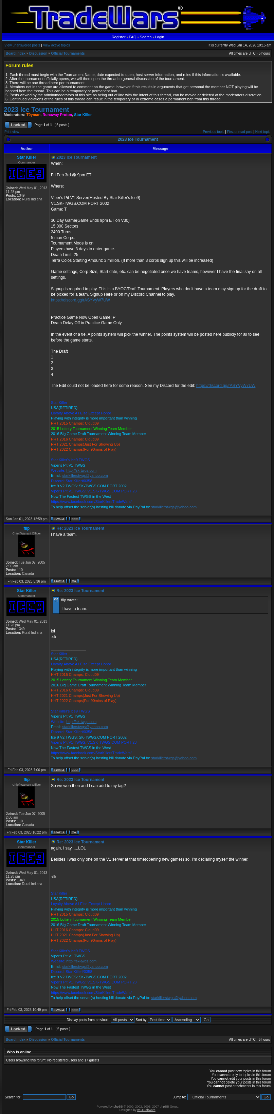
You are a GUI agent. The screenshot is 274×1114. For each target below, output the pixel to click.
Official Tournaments (68, 53)
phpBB (118, 1106)
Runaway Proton (57, 115)
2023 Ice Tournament (36, 109)
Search (146, 37)
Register (119, 37)
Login (159, 37)
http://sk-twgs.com (82, 470)
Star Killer (83, 115)
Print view (11, 132)
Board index (15, 53)
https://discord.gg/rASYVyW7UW (80, 300)
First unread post (240, 132)
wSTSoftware (146, 1110)
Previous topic (213, 132)
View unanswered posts (22, 45)
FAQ (132, 37)
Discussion (38, 53)
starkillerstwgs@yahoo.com (85, 475)
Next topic (262, 132)
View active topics (56, 45)
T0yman (33, 115)
